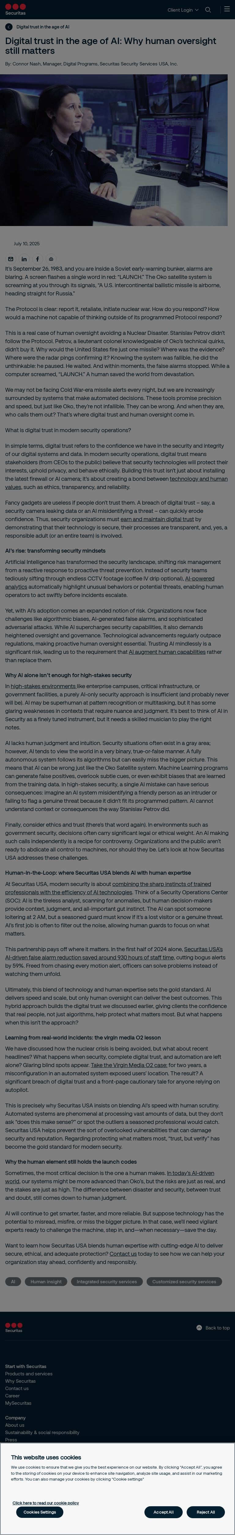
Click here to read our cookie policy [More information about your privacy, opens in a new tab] (46, 1502)
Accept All (163, 1512)
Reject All (206, 1512)
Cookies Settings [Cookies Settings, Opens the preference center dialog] (40, 1512)
